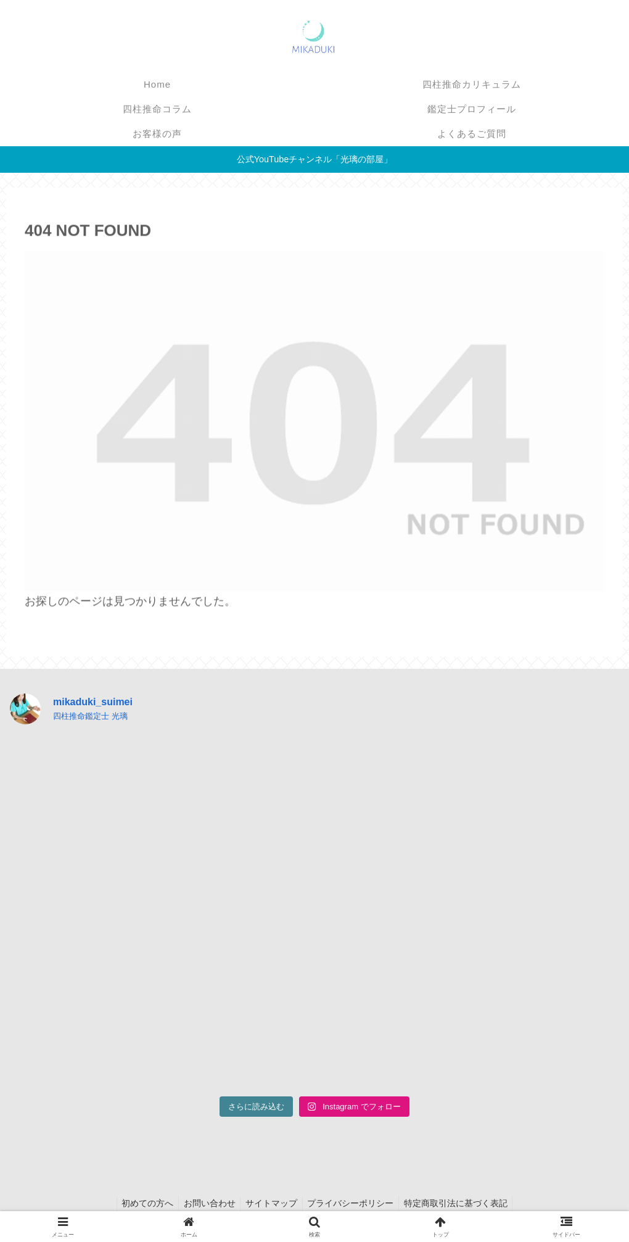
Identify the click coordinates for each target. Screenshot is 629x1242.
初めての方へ (142, 1203)
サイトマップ (271, 1203)
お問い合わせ (206, 1203)
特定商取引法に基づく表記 (461, 1203)
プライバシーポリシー (353, 1203)
